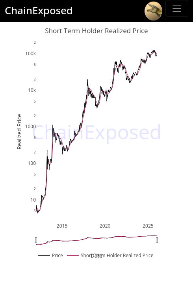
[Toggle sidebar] (176, 8)
